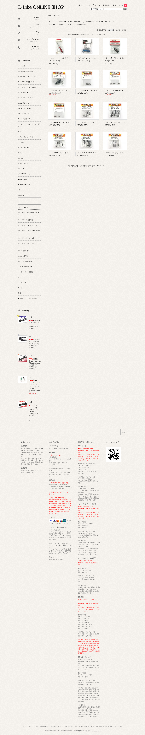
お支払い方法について (71, 726)
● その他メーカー (80, 25)
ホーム (25, 726)
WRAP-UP (61, 25)
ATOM (120, 726)
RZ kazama (116, 22)
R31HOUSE (99, 22)
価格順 (118, 30)
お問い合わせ (44, 726)
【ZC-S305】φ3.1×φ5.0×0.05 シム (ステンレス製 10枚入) (70, 122)
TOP (49, 16)
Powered (87, 730)
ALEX (70, 22)
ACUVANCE (62, 22)
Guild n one (52, 22)
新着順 (124, 30)
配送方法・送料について (86, 726)
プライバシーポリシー (56, 726)
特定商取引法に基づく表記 (104, 726)
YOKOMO (70, 25)
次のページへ (101, 34)
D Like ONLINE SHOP (41, 7)
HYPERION (89, 22)
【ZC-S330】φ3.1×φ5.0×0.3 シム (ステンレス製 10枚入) (98, 90)
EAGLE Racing (79, 22)
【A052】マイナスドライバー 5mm (62, 58)
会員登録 (107, 5)
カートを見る (121, 5)
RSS (115, 726)
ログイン (97, 5)
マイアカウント (85, 5)
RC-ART (107, 22)
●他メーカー (56, 16)
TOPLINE (52, 25)
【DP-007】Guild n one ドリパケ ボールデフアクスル (98, 58)
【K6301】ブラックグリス (115, 58)
